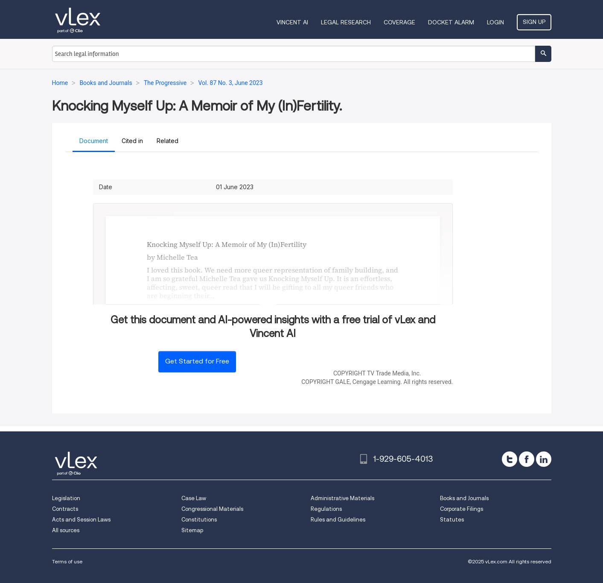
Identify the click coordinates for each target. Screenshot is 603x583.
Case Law (193, 498)
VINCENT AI (292, 22)
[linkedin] (543, 459)
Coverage (399, 22)
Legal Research (346, 22)
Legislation (66, 498)
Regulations (326, 509)
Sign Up (534, 21)
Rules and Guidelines (338, 519)
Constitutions (199, 519)
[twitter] (509, 459)
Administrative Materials (342, 498)
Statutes (452, 519)
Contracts (65, 509)
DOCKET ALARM (451, 22)
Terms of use (67, 561)
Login (495, 22)
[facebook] (526, 459)
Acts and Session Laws (81, 519)
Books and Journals (464, 498)
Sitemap (192, 530)
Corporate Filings (461, 509)
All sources (65, 530)
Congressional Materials (212, 509)
